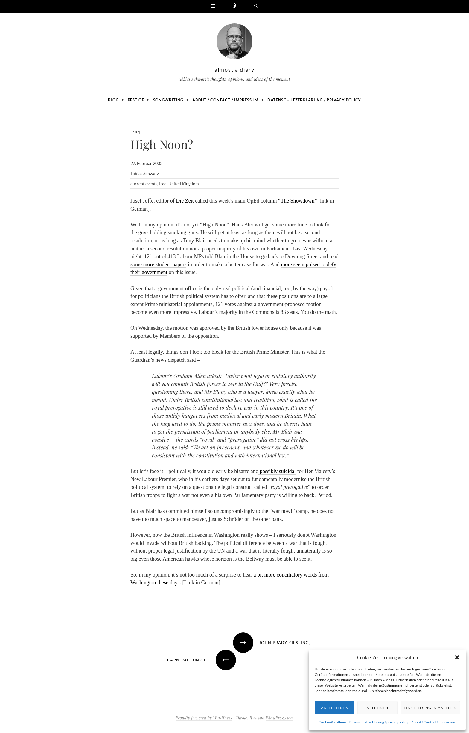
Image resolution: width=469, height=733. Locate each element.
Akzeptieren (334, 707)
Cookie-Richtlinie (332, 722)
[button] (457, 657)
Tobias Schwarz (144, 173)
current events (143, 183)
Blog (113, 100)
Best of (136, 100)
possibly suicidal (277, 471)
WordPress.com (279, 717)
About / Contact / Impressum (433, 722)
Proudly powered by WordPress (204, 717)
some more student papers (158, 264)
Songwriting (168, 100)
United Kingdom (183, 183)
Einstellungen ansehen (430, 707)
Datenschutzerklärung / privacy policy (378, 722)
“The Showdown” (298, 201)
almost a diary (234, 69)
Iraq (135, 131)
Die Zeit (185, 201)
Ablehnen (378, 707)
